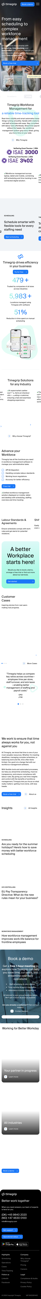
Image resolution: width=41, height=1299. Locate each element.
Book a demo (27, 4)
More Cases (32, 663)
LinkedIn (5, 1278)
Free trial (6, 486)
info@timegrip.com (9, 1221)
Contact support (21, 1011)
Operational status (10, 1236)
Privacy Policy (26, 1282)
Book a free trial (9, 63)
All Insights (32, 808)
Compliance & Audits (29, 1278)
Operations (6, 1262)
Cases (4, 1266)
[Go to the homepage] (9, 4)
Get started (12, 581)
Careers (23, 1269)
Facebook (6, 1282)
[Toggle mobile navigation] (37, 4)
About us (32, 794)
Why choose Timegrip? (21, 436)
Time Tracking (7, 1270)
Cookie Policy (26, 1286)
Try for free (18, 272)
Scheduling (6, 1258)
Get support (8, 1230)
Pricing (23, 1265)
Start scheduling (12, 237)
